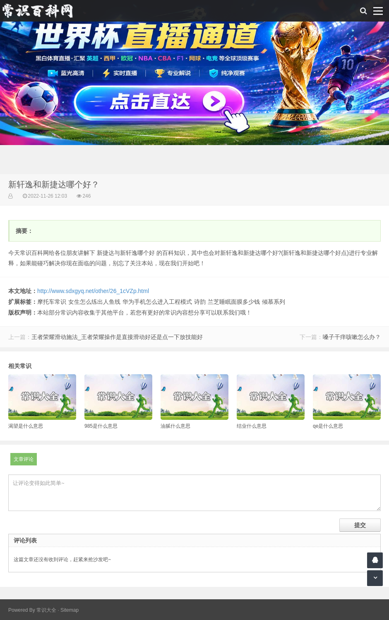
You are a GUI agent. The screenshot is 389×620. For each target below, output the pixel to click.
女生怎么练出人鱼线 (94, 301)
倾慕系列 (273, 301)
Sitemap (69, 610)
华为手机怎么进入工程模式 (157, 301)
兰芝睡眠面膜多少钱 (234, 301)
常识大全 (46, 610)
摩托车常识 (51, 301)
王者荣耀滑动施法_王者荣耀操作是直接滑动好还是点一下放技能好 (117, 337)
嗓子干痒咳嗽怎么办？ (352, 337)
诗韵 (200, 301)
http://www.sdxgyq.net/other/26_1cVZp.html (93, 291)
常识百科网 (41, 11)
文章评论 (24, 459)
